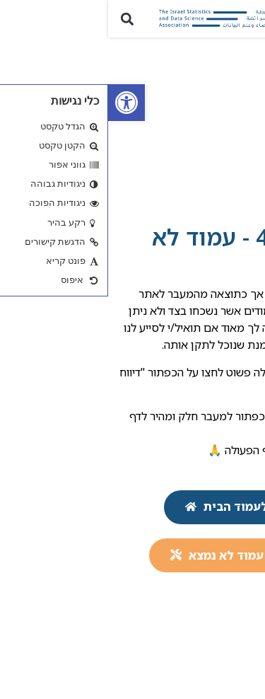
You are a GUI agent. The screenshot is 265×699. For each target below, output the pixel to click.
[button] (246, 18)
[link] (18, 102)
